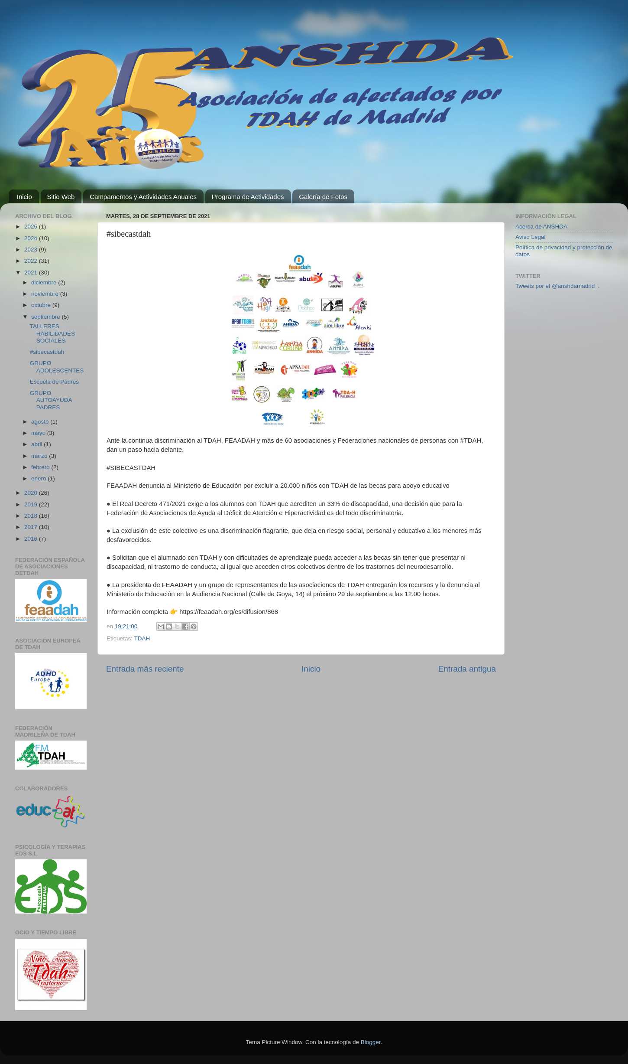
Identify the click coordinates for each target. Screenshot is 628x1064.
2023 (31, 249)
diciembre (44, 282)
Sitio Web (61, 196)
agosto (40, 421)
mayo (39, 433)
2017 (31, 527)
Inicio (24, 196)
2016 (31, 538)
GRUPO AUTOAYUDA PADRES (51, 400)
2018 (31, 515)
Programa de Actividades (248, 196)
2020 (31, 493)
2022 (31, 261)
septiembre (46, 316)
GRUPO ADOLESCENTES (57, 366)
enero (39, 478)
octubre (41, 305)
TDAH (142, 638)
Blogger (371, 1042)
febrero (41, 467)
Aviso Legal (530, 237)
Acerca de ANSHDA (541, 226)
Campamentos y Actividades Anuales (143, 196)
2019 (31, 504)
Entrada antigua (467, 668)
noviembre (45, 293)
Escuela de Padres (54, 382)
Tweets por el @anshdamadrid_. (557, 286)
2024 (31, 238)
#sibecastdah (47, 352)
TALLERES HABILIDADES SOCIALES (52, 333)
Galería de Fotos (323, 196)
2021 (31, 272)
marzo (40, 456)
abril (37, 444)
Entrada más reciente (145, 668)
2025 (31, 226)
